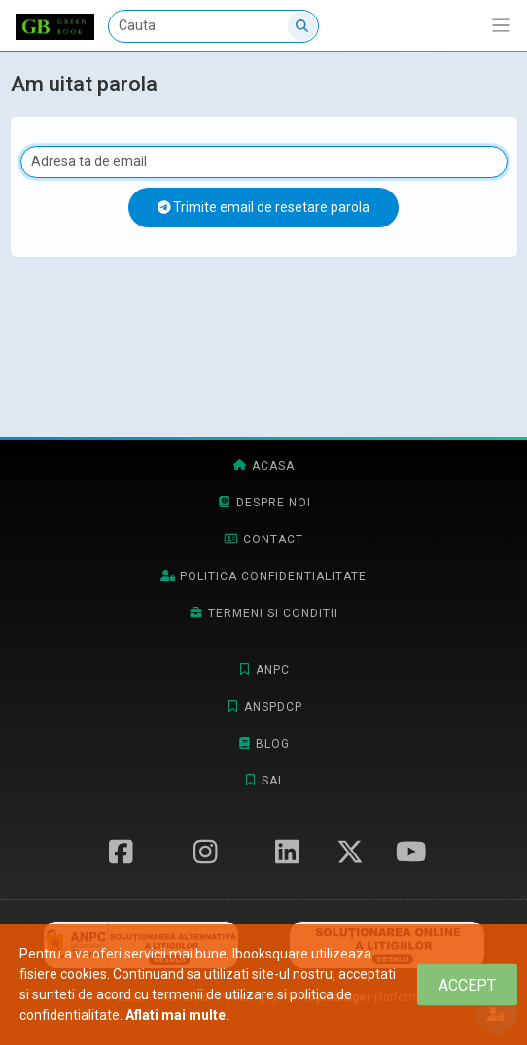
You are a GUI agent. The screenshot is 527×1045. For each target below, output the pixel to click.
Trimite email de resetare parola (264, 207)
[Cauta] (213, 26)
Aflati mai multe (175, 1015)
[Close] (467, 985)
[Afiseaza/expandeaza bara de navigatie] (501, 26)
